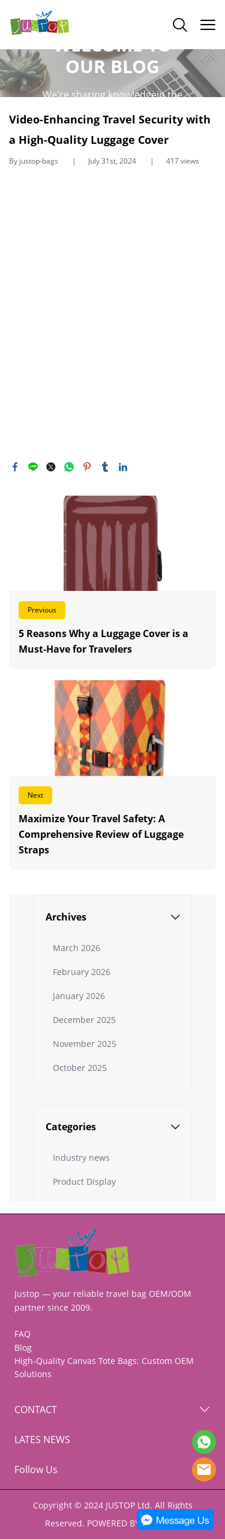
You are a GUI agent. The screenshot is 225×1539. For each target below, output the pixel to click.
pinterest (87, 467)
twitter (51, 467)
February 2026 (81, 971)
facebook (15, 467)
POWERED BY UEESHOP (133, 1523)
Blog (23, 1347)
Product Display (84, 1181)
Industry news (81, 1157)
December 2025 (84, 1019)
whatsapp (69, 467)
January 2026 (79, 995)
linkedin (123, 467)
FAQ (22, 1333)
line (33, 467)
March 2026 (76, 947)
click (112, 73)
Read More (112, 583)
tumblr (105, 467)
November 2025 (84, 1043)
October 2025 (80, 1067)
